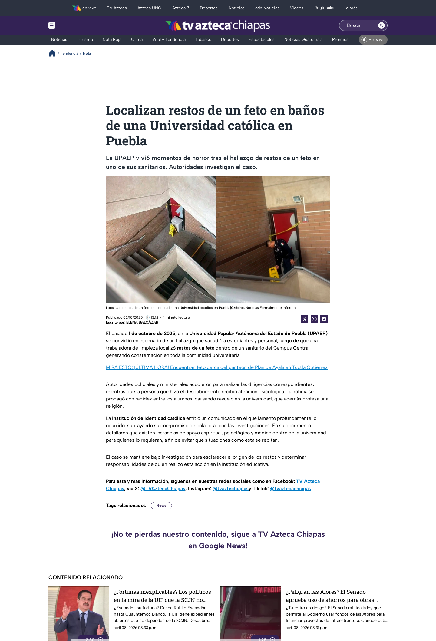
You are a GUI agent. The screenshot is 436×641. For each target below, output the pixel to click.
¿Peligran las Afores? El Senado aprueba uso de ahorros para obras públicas (330, 595)
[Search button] (381, 25)
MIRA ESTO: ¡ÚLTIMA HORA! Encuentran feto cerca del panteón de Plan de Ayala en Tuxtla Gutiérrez (217, 367)
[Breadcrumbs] (54, 53)
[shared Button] (314, 319)
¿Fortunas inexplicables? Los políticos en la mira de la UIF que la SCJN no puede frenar (162, 595)
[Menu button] (72, 25)
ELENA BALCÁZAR (142, 322)
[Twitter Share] (304, 319)
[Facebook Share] (324, 319)
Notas (161, 505)
